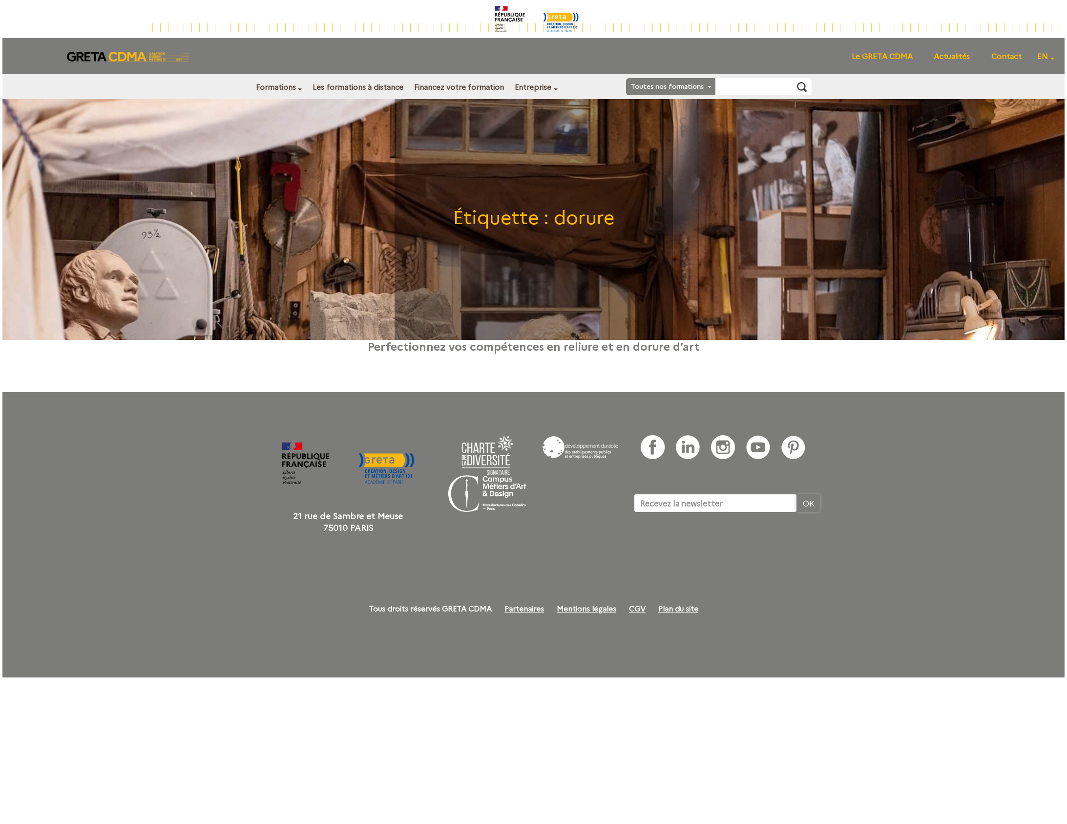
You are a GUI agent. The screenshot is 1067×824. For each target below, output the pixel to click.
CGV (637, 608)
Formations (276, 87)
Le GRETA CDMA (882, 56)
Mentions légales (586, 608)
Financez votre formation (459, 87)
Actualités (952, 56)
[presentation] (708, 542)
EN (1042, 56)
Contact (1006, 56)
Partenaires (524, 608)
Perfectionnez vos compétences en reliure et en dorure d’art (534, 346)
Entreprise (533, 87)
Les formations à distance (358, 87)
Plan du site (678, 608)
